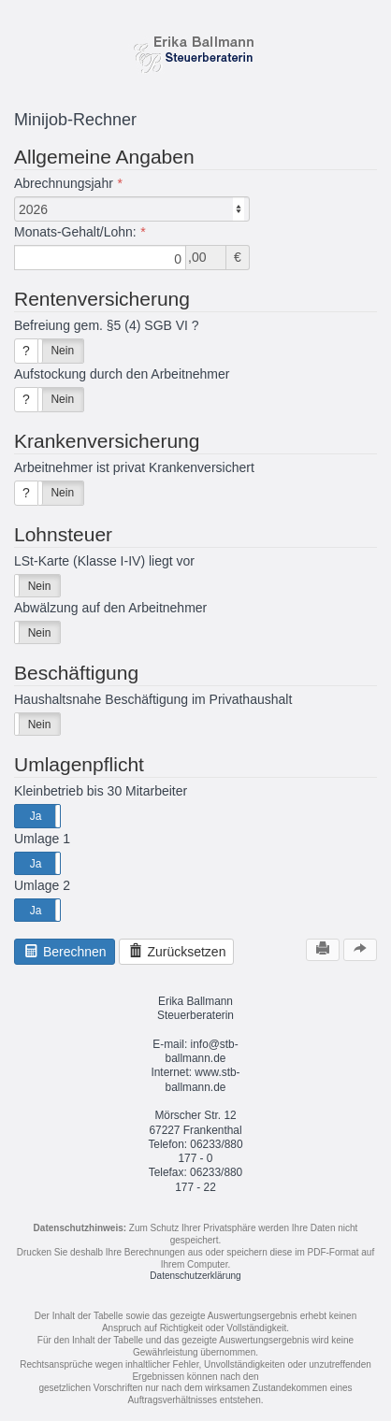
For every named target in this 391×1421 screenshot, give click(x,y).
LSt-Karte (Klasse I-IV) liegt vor (104, 560)
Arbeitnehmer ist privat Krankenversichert (134, 467)
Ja (36, 816)
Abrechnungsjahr (63, 183)
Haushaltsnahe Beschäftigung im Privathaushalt (153, 699)
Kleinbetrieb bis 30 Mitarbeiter (100, 790)
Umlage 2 (42, 885)
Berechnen (64, 951)
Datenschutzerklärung (195, 1275)
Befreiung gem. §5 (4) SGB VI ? (106, 325)
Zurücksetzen (176, 951)
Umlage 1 (42, 838)
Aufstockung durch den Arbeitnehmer (121, 373)
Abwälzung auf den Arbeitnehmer (110, 607)
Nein (62, 350)
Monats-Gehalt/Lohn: (75, 231)
